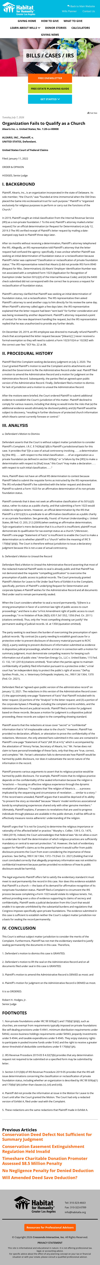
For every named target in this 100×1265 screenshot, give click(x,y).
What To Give (73, 21)
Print (14, 1121)
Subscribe (62, 1121)
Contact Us (89, 11)
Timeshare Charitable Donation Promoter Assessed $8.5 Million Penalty (45, 1161)
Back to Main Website (81, 6)
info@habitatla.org (75, 1212)
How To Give (50, 21)
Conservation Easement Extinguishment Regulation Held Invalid (43, 1149)
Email (38, 1121)
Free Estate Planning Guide (50, 88)
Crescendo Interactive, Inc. (49, 1237)
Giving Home (27, 21)
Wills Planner (69, 11)
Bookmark (86, 1121)
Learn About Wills (23, 28)
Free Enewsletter (50, 78)
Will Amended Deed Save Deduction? (39, 1177)
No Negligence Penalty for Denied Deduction (48, 1170)
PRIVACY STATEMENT (50, 1242)
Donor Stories (55, 28)
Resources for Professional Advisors (50, 1227)
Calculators (80, 28)
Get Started (48, 99)
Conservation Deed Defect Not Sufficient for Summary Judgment (47, 1137)
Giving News (50, 34)
